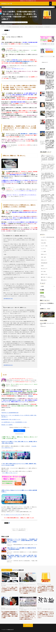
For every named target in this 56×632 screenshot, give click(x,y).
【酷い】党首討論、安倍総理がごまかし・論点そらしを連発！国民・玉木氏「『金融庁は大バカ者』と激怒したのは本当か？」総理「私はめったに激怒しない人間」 (22, 556)
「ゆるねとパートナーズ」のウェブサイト (13, 514)
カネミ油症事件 (16, 22)
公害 (23, 22)
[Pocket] (1, 12)
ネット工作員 (9, 584)
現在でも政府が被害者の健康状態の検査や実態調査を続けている (19, 61)
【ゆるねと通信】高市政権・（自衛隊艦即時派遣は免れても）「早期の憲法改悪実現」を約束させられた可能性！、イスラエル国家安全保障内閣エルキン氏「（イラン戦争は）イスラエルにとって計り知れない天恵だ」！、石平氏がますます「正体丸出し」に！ (47, 198)
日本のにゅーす (43, 260)
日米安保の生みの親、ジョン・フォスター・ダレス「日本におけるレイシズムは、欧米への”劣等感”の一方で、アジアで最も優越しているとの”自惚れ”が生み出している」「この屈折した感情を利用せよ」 (27, 615)
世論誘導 (4, 585)
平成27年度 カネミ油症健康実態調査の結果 (9, 412)
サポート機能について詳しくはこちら (9, 472)
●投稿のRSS (42, 295)
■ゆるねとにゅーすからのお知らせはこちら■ (28, 0)
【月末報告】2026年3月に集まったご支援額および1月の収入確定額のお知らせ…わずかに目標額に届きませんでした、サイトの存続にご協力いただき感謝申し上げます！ (50, 114)
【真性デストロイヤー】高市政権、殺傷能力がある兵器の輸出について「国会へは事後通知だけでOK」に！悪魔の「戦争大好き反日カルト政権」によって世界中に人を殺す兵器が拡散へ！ (49, 74)
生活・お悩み (43, 271)
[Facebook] (1, 7)
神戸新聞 (18, 181)
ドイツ (20, 585)
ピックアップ (43, 248)
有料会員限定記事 (44, 262)
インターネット (4, 584)
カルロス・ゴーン (32, 584)
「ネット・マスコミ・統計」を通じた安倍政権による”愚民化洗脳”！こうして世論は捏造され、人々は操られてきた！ (9, 589)
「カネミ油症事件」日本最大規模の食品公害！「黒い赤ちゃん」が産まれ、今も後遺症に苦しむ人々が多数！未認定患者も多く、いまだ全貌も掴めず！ (46, 589)
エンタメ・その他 (44, 245)
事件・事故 (20, 22)
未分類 (42, 265)
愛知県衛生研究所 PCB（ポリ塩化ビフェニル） (11, 419)
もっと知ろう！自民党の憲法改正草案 (47, 237)
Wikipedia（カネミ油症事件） (7, 424)
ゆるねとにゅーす (45, 62)
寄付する (19, 430)
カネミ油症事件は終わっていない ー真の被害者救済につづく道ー (14, 422)
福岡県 (26, 22)
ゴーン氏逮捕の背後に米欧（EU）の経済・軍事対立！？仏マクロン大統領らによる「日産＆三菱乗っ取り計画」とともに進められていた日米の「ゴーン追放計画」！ (27, 590)
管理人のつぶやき (44, 274)
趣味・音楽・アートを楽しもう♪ (46, 277)
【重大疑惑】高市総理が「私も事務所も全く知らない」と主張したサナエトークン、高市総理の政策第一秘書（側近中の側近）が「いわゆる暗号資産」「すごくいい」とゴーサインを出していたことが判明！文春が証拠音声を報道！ (49, 96)
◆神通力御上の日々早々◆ (7, 169)
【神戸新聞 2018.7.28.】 (8, 298)
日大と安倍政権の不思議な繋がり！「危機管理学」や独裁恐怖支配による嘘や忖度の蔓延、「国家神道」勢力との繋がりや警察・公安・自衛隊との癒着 (9, 614)
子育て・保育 (43, 257)
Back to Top (28, 625)
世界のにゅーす (43, 254)
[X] (1, 8)
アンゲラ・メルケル (26, 584)
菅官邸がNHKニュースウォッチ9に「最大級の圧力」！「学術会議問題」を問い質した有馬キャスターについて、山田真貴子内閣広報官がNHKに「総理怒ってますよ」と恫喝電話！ (22, 540)
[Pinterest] (1, 10)
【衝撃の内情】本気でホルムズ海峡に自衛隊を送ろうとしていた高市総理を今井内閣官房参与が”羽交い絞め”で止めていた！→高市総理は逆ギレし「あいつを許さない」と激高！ (49, 105)
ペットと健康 (43, 251)
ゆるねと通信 (43, 242)
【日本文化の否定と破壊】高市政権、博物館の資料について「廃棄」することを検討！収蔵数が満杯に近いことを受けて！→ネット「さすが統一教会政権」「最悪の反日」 (49, 134)
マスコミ (13, 584)
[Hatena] (1, 13)
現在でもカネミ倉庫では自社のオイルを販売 (12, 400)
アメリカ (21, 584)
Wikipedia (6, 177)
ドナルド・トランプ (25, 585)
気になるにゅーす (44, 268)
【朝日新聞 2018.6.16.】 (8, 365)
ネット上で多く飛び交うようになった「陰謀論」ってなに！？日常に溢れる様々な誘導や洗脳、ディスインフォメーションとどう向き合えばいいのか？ (46, 614)
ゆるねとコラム (10, 22)
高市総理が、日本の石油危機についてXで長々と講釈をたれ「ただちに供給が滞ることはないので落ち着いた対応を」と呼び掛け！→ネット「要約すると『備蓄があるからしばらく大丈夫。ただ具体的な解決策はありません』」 (49, 144)
